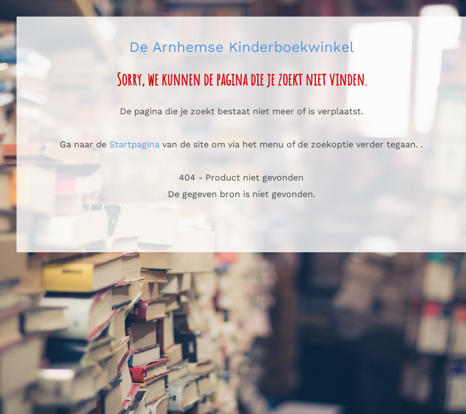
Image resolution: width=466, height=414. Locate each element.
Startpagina (134, 144)
